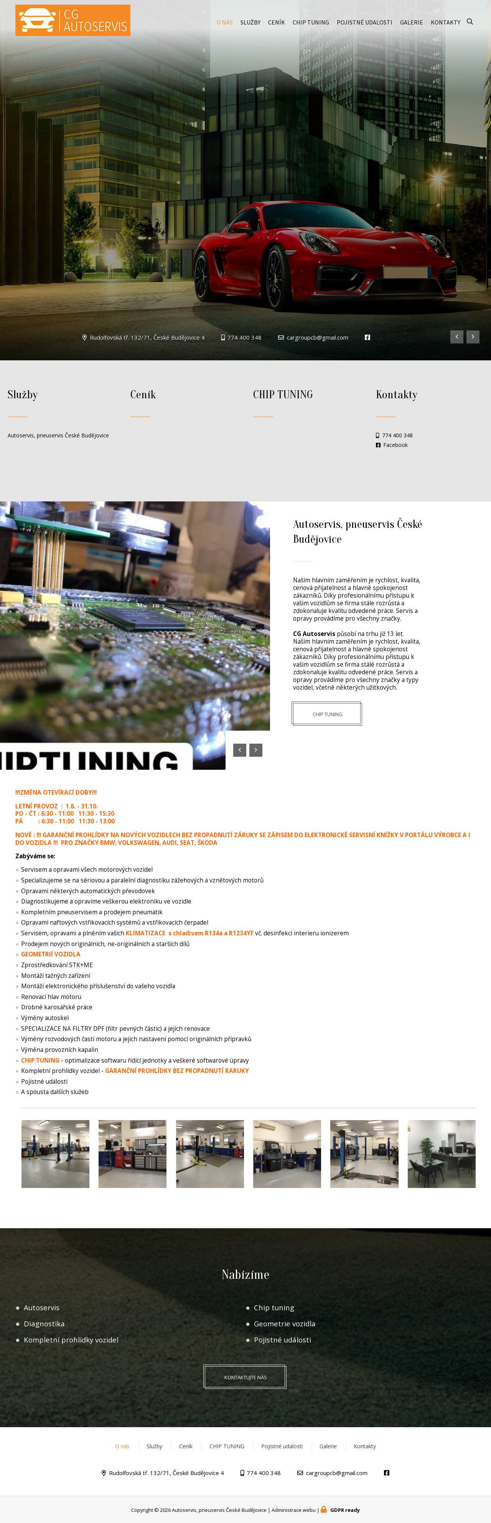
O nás (225, 24)
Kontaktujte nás (245, 1377)
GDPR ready (345, 1510)
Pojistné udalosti (364, 24)
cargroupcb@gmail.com (317, 337)
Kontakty (445, 24)
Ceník (276, 24)
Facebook (395, 445)
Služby (250, 24)
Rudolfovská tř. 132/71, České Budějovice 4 (147, 337)
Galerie (411, 24)
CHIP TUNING (311, 24)
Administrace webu (294, 1510)
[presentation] (456, 336)
